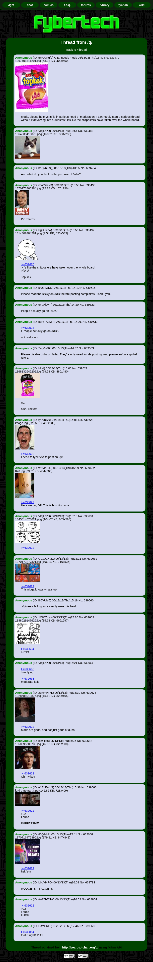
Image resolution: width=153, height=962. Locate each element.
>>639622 (27, 453)
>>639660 (27, 669)
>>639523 (27, 327)
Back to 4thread (76, 49)
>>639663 (27, 678)
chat (30, 5)
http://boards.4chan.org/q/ (80, 947)
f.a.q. (67, 5)
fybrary (105, 5)
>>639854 (27, 932)
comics (48, 5)
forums (86, 5)
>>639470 (27, 264)
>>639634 (27, 649)
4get (11, 5)
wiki (142, 5)
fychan (123, 5)
